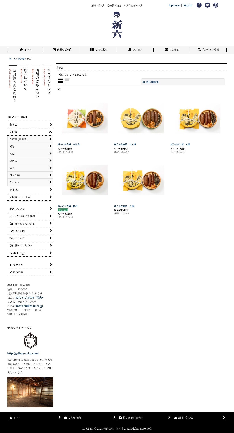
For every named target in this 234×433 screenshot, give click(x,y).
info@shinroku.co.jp (29, 306)
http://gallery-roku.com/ (23, 353)
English (187, 5)
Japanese (174, 5)
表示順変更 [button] (151, 82)
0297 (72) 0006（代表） (30, 297)
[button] (208, 50)
